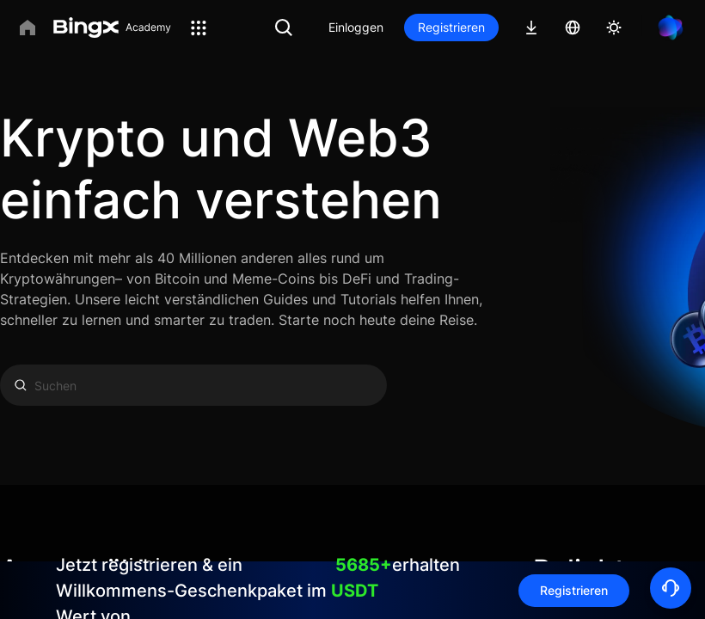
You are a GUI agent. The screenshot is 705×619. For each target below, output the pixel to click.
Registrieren (451, 27)
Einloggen (355, 27)
